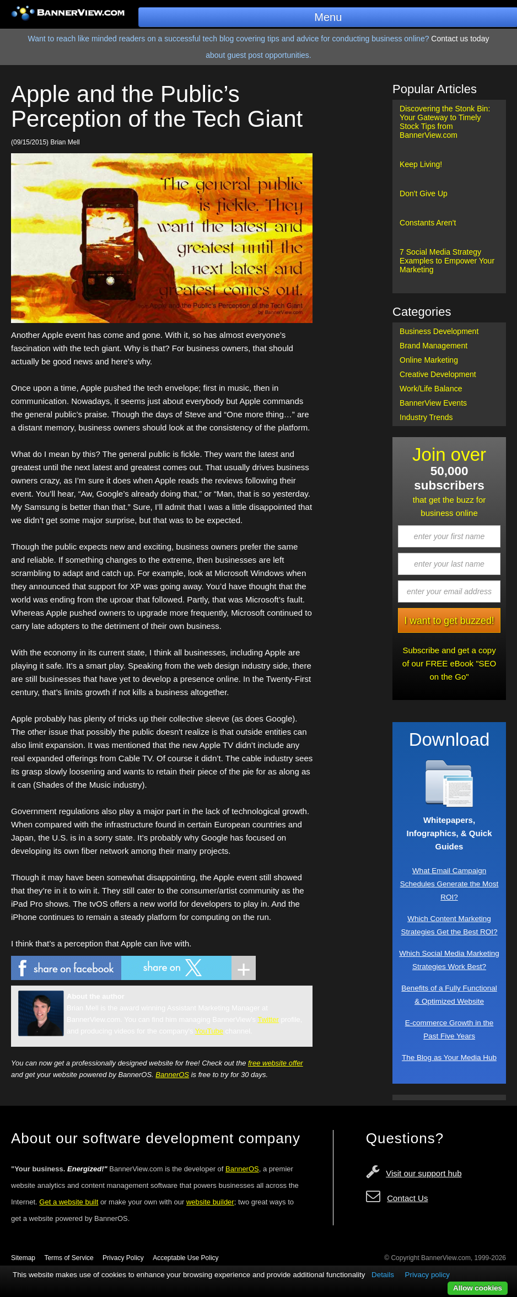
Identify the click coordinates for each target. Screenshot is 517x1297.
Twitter (268, 1019)
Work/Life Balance (431, 388)
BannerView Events (433, 403)
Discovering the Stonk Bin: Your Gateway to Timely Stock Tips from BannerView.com (445, 121)
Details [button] (382, 1275)
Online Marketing (429, 360)
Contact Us (407, 1198)
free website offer (275, 1063)
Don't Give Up (424, 193)
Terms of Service (68, 1258)
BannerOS (172, 1074)
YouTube (209, 1031)
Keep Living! (421, 164)
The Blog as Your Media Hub (449, 1057)
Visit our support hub (423, 1173)
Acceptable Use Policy (185, 1258)
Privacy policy (427, 1275)
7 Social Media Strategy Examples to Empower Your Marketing (447, 260)
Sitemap (23, 1258)
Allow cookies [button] (477, 1288)
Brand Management (433, 345)
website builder (210, 1202)
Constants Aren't (428, 222)
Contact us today (460, 38)
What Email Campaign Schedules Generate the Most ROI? (449, 884)
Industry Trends (426, 417)
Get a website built (68, 1202)
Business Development (439, 331)
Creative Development (438, 374)
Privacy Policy (123, 1258)
